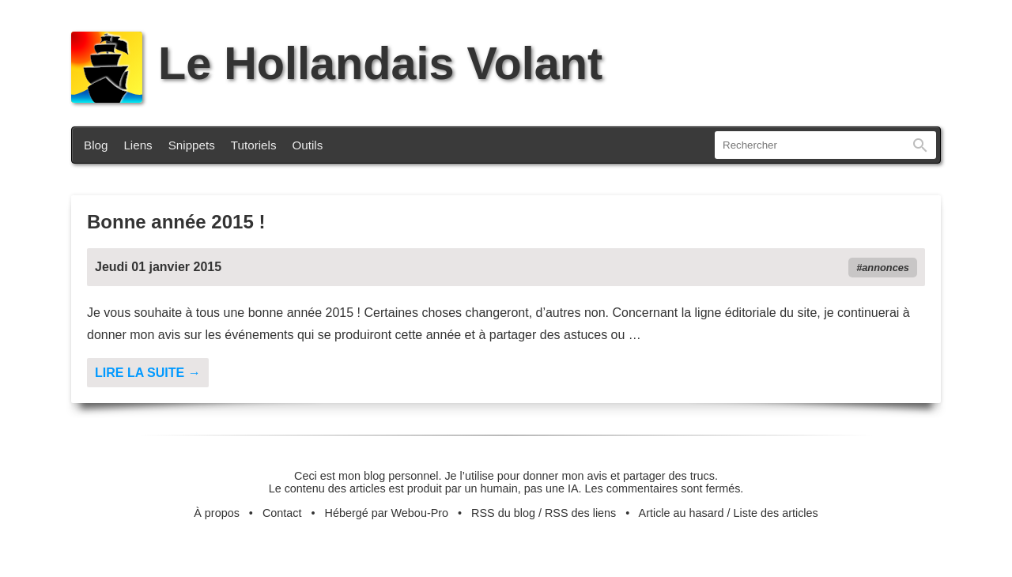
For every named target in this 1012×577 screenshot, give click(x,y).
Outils (308, 145)
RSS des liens (580, 513)
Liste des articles (776, 513)
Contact (282, 513)
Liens (137, 145)
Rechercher (920, 145)
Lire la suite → (148, 372)
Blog (96, 145)
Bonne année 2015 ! (176, 221)
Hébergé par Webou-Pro (387, 513)
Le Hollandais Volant (336, 63)
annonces (885, 267)
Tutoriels (254, 145)
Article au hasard (681, 513)
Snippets (191, 145)
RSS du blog (503, 513)
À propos (217, 513)
